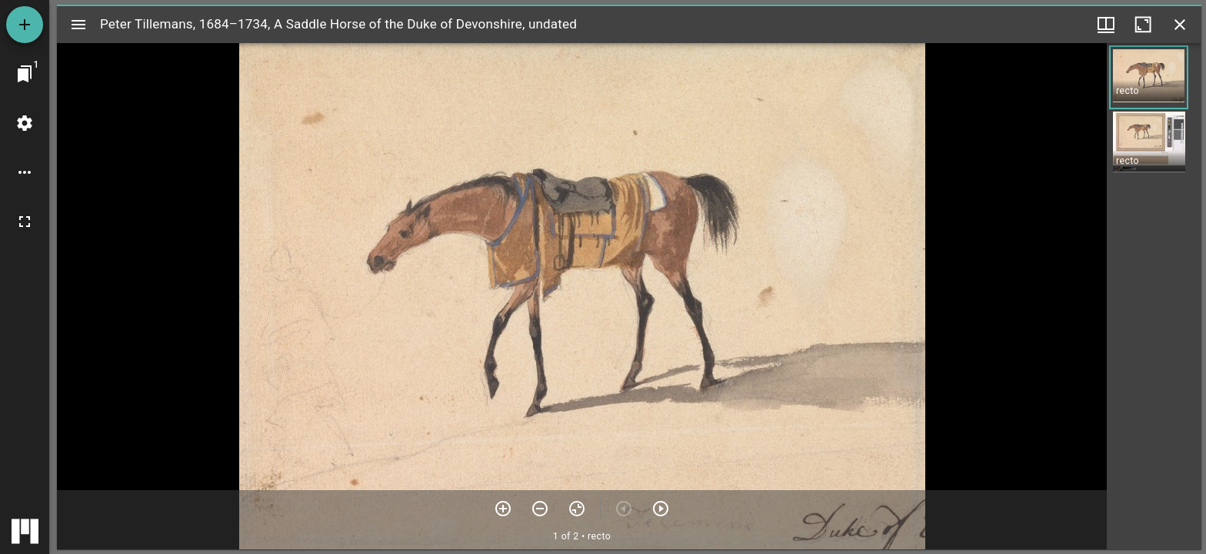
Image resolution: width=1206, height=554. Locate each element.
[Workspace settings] (24, 123)
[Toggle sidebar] (78, 24)
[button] (1148, 77)
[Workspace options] (24, 172)
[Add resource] (24, 24)
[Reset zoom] (576, 508)
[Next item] (660, 508)
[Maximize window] (1142, 24)
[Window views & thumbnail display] (1106, 24)
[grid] (1154, 296)
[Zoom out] (539, 508)
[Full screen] (24, 221)
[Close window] (1179, 24)
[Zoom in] (503, 508)
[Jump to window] (24, 73)
